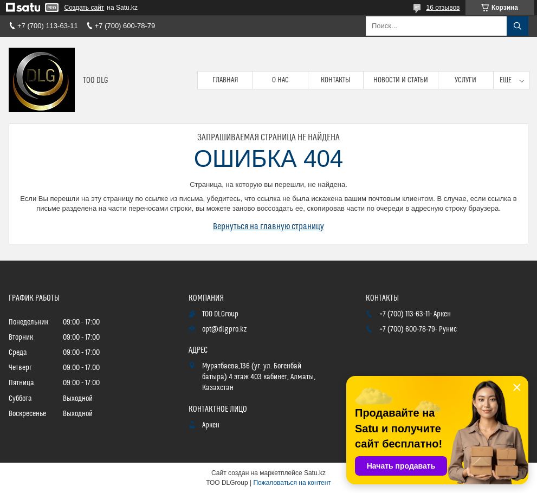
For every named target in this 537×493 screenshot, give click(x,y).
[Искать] (517, 26)
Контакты (336, 80)
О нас (280, 80)
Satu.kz (315, 473)
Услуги (465, 80)
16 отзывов (443, 7)
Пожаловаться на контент (292, 482)
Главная (225, 80)
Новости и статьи (400, 80)
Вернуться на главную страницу (268, 226)
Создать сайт (84, 7)
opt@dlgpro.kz (224, 329)
